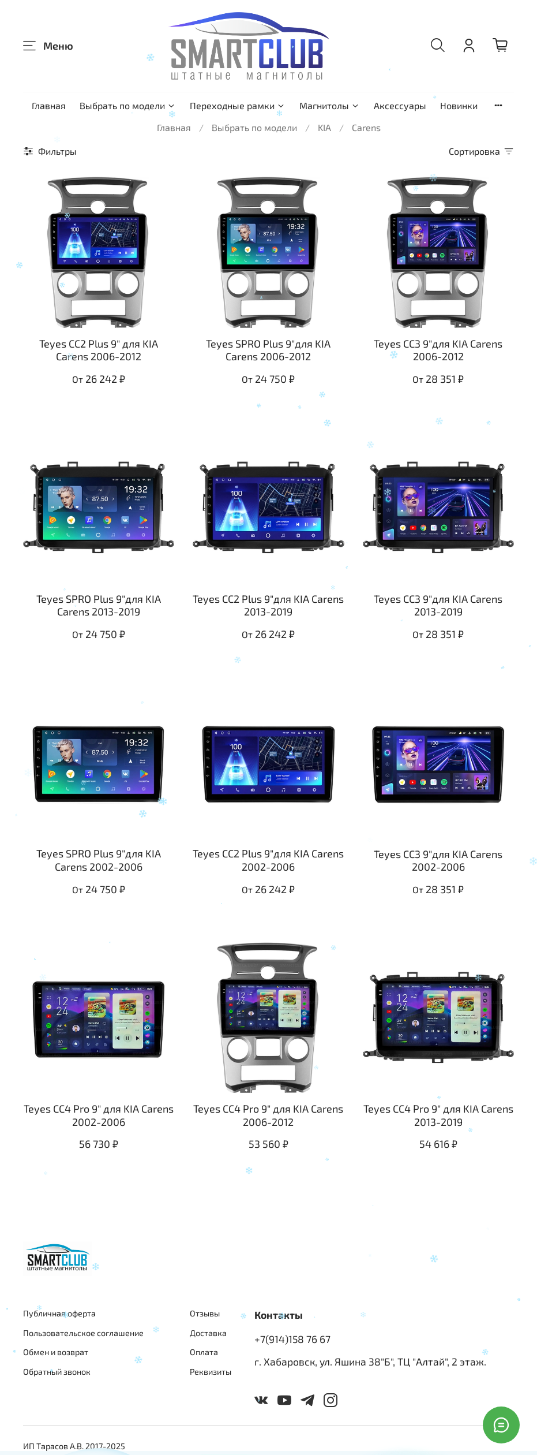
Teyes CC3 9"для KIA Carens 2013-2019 (438, 605)
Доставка (208, 1333)
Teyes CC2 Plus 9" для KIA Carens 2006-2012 (98, 350)
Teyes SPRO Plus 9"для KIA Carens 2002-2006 (98, 860)
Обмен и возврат (55, 1352)
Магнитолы (329, 105)
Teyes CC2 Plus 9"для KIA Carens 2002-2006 (268, 860)
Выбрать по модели (128, 105)
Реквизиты (210, 1371)
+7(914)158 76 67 (292, 1339)
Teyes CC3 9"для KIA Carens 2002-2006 (438, 861)
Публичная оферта (59, 1313)
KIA (324, 127)
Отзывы (205, 1313)
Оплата (204, 1352)
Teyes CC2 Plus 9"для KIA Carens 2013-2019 (268, 605)
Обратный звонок (57, 1371)
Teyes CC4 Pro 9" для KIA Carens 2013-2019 (438, 1115)
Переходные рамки (238, 105)
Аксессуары (400, 105)
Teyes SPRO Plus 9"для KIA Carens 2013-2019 (98, 605)
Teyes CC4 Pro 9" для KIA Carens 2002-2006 (99, 1115)
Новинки (459, 105)
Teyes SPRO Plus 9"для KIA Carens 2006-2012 (268, 350)
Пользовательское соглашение (83, 1333)
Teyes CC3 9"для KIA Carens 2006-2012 (438, 350)
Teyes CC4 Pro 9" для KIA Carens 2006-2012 (268, 1115)
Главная (49, 105)
